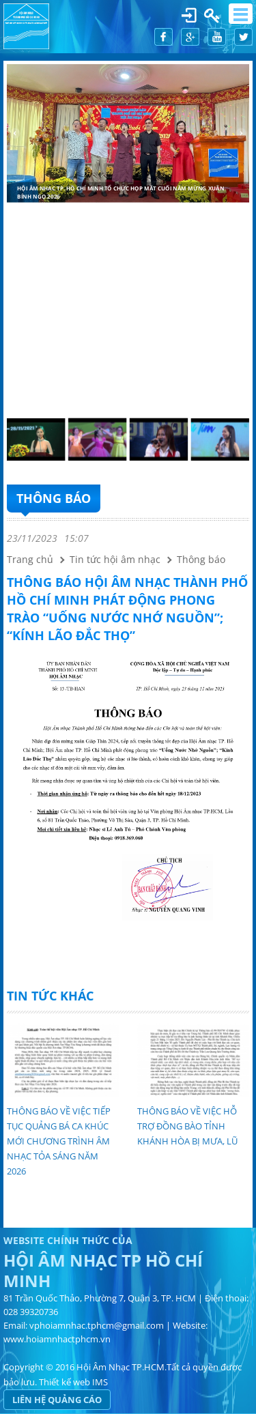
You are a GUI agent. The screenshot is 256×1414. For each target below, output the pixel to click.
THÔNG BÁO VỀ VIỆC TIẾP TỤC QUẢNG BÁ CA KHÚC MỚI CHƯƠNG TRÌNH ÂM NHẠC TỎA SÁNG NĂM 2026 (59, 1141)
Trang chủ (30, 559)
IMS (100, 1382)
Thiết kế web (64, 1382)
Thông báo (53, 498)
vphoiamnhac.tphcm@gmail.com (96, 1325)
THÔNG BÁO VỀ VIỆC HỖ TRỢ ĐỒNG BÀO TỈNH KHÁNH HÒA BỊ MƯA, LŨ (187, 1126)
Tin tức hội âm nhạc (115, 559)
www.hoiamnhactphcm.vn (57, 1339)
